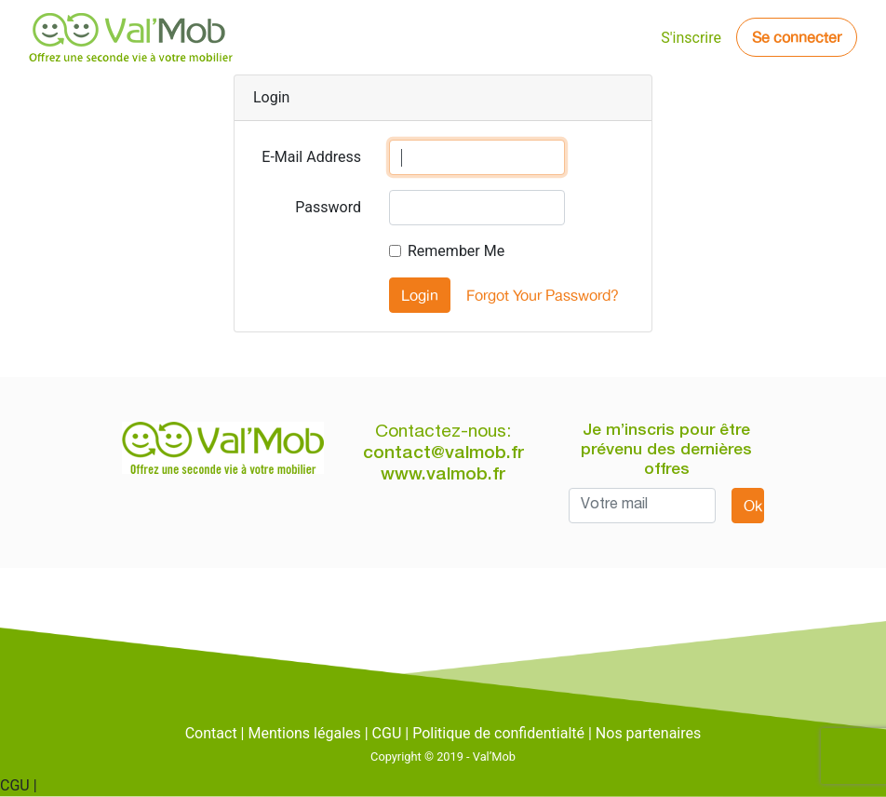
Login (419, 295)
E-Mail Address (311, 157)
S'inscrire (691, 38)
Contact (211, 733)
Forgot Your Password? (542, 295)
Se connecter (796, 37)
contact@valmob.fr (443, 454)
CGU (387, 733)
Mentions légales (304, 733)
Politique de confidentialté (498, 733)
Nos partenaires (648, 733)
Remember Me (456, 251)
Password (328, 207)
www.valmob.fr (443, 475)
